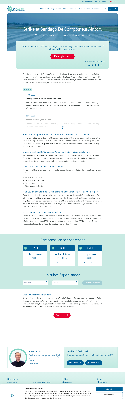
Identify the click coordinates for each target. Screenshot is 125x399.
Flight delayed (56, 9)
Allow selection (109, 381)
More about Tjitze (34, 363)
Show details (99, 395)
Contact (104, 2)
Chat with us (75, 363)
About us (97, 2)
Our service (96, 9)
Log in (114, 9)
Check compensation (87, 2)
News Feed (27, 89)
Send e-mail (93, 363)
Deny (109, 387)
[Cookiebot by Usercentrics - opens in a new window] (12, 395)
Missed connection (69, 9)
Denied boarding (84, 9)
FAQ (104, 9)
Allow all (109, 376)
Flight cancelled (43, 9)
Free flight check (62, 56)
